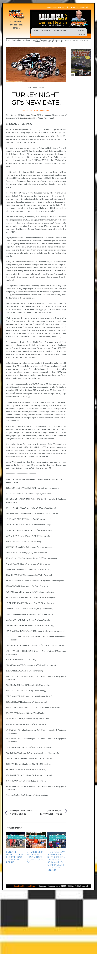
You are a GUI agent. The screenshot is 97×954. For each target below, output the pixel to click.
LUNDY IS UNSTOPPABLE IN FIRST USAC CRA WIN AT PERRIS (14, 917)
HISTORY (82, 34)
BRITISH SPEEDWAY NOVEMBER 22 (21, 873)
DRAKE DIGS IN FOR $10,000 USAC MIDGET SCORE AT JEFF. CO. (35, 917)
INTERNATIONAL (60, 30)
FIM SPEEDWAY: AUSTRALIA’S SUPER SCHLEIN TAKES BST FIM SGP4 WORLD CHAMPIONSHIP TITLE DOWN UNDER (56, 921)
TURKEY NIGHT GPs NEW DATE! (36, 98)
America (25, 110)
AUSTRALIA (46, 30)
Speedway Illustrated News (24, 946)
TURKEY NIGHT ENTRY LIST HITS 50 (51, 873)
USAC (48, 110)
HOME (35, 30)
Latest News (33, 110)
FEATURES (81, 30)
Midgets (42, 110)
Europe (53, 896)
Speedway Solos (57, 899)
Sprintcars (20, 898)
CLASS (72, 30)
